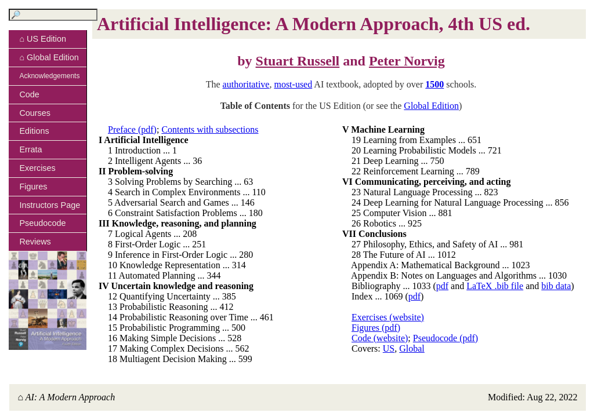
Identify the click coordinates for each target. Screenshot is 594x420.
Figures (33, 186)
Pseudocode (42, 223)
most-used (293, 84)
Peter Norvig (407, 60)
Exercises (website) (388, 317)
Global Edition (431, 106)
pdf (442, 286)
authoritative (246, 84)
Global (412, 348)
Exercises (37, 168)
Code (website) (380, 338)
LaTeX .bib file (494, 286)
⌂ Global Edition (48, 57)
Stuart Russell (298, 60)
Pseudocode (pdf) (445, 338)
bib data (556, 286)
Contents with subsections (209, 129)
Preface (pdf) (132, 129)
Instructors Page (49, 205)
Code (29, 94)
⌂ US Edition (42, 38)
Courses (34, 113)
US (388, 348)
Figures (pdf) (376, 328)
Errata (30, 149)
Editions (34, 131)
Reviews (34, 241)
